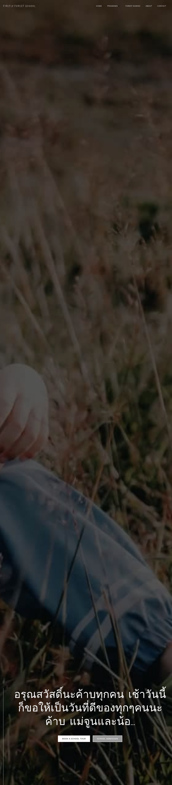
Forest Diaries (133, 6)
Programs (113, 6)
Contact (161, 6)
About (149, 6)
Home (99, 6)
